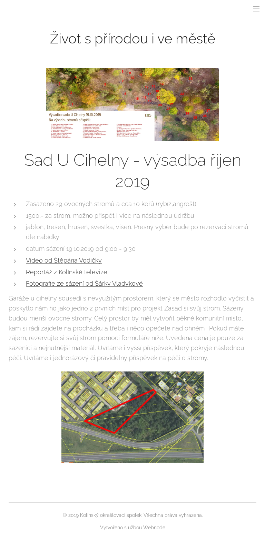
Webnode (154, 527)
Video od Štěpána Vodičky (64, 260)
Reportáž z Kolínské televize (66, 272)
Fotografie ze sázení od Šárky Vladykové (84, 283)
